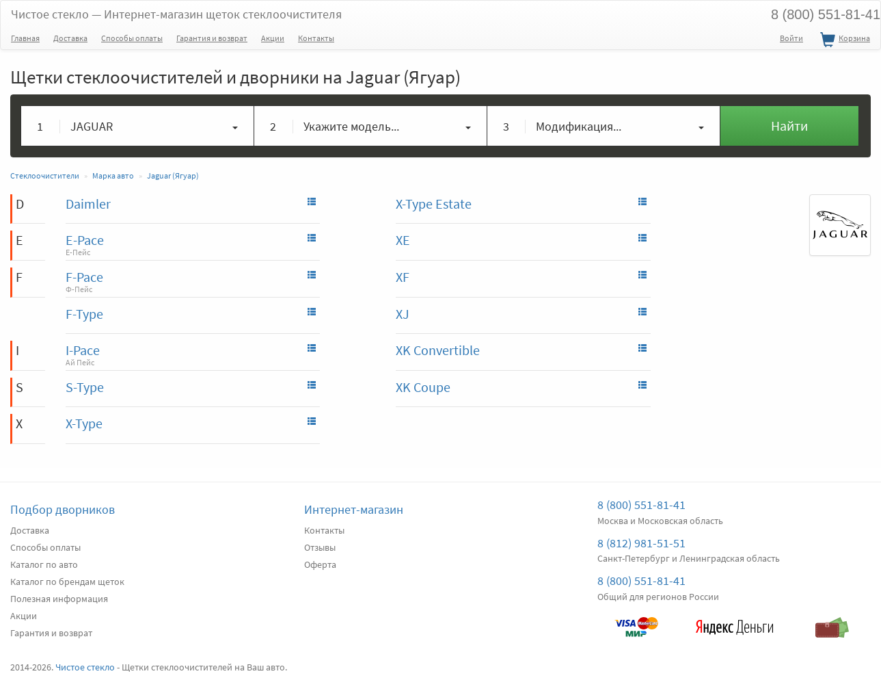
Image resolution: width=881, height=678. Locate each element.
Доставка (70, 38)
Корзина (843, 40)
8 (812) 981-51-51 (641, 543)
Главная (25, 38)
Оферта (320, 564)
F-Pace (84, 276)
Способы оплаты (132, 38)
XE (403, 239)
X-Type (84, 423)
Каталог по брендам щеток (67, 581)
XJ (402, 313)
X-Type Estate (434, 203)
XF (402, 276)
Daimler (88, 203)
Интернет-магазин (353, 509)
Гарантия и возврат (211, 38)
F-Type (84, 313)
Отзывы (320, 547)
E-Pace (85, 239)
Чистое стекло (176, 14)
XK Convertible (438, 349)
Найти (789, 125)
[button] (138, 125)
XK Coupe (423, 386)
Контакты (316, 38)
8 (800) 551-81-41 (641, 504)
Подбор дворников (62, 509)
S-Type (85, 386)
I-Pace (83, 349)
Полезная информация (59, 598)
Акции (272, 38)
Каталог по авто (44, 564)
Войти (791, 38)
